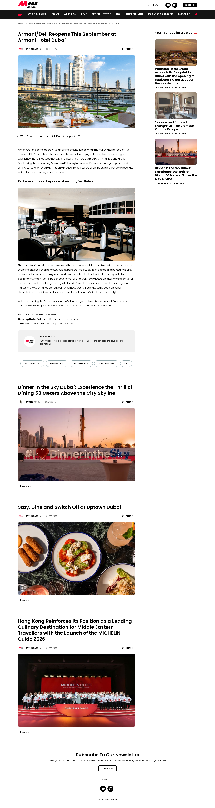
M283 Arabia (35, 49)
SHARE (127, 49)
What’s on (70, 14)
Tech (118, 14)
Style (84, 14)
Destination (56, 363)
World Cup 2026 (37, 14)
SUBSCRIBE (190, 5)
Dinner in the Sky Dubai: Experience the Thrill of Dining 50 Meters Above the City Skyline (176, 173)
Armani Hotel (32, 363)
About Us (107, 779)
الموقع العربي (154, 5)
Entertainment (134, 14)
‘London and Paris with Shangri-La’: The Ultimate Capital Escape (174, 125)
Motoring (184, 14)
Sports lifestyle (101, 14)
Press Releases (106, 363)
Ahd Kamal (34, 402)
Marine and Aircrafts (160, 14)
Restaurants (81, 363)
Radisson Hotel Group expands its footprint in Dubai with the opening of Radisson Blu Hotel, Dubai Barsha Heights (175, 76)
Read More (25, 486)
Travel (55, 14)
